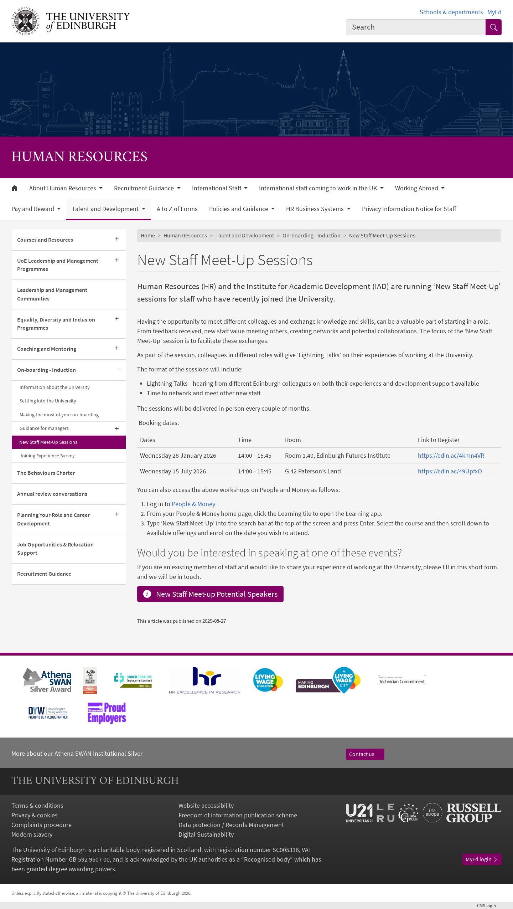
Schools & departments (451, 12)
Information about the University (55, 387)
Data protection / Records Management (231, 825)
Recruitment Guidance (44, 573)
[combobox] (416, 27)
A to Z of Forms (177, 209)
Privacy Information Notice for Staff (409, 209)
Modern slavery (31, 834)
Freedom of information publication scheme (237, 815)
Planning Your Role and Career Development (53, 519)
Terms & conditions (37, 805)
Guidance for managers (44, 428)
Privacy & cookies (34, 815)
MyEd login (482, 859)
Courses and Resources (45, 239)
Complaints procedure (41, 825)
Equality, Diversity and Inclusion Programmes (56, 324)
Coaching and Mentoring (46, 348)
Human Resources (185, 235)
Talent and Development (245, 235)
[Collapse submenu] (119, 370)
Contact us (365, 754)
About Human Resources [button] (63, 188)
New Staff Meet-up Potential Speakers (210, 594)
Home (148, 235)
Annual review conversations (52, 493)
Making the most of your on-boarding (59, 414)
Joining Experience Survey (47, 455)
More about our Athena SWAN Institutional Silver (76, 753)
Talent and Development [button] (106, 209)
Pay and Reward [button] (33, 209)
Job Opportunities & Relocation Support (55, 548)
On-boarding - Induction (46, 369)
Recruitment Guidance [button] (144, 188)
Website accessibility (206, 805)
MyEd (494, 12)
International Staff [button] (217, 188)
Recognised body (267, 859)
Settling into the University (48, 400)
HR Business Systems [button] (315, 209)
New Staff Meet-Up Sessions (48, 442)
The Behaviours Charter (46, 472)
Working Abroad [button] (417, 188)
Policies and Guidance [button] (239, 209)
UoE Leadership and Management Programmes (57, 265)
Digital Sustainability (206, 834)
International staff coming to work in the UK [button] (318, 188)
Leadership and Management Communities (52, 294)
